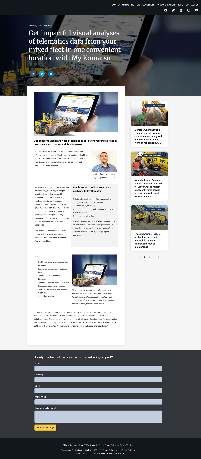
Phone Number (41, 397)
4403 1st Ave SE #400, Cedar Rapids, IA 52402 (106, 453)
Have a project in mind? (45, 408)
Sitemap (137, 450)
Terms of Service (126, 445)
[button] (33, 74)
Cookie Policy (127, 450)
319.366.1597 (96, 450)
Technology (42, 26)
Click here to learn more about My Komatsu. (51, 334)
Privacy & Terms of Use (112, 450)
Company (38, 374)
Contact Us (192, 5)
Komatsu (32, 26)
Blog (180, 5)
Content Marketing (123, 5)
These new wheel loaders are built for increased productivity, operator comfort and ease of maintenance (147, 240)
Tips (50, 26)
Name (37, 363)
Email (37, 386)
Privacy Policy (110, 445)
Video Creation (166, 5)
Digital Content (146, 5)
